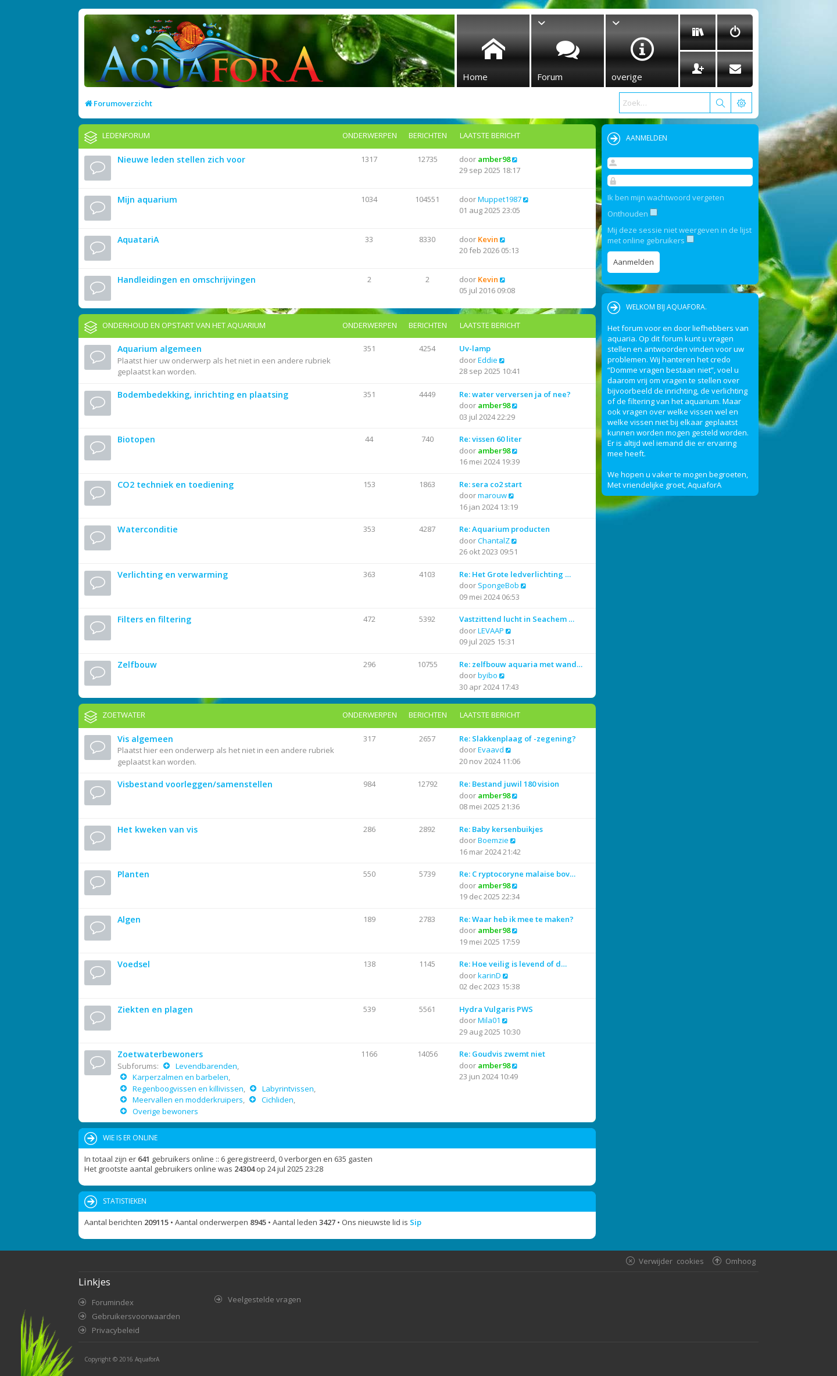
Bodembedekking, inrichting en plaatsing (202, 394)
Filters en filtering (154, 619)
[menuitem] (698, 32)
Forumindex (113, 1302)
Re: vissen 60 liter (490, 439)
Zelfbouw (137, 664)
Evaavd (491, 749)
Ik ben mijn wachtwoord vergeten (665, 197)
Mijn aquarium (147, 199)
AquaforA (147, 1359)
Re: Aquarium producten (504, 529)
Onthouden (632, 213)
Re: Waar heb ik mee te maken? (516, 919)
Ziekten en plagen (155, 1009)
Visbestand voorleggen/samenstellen (195, 784)
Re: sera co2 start (490, 484)
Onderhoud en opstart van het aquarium (184, 325)
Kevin (488, 239)
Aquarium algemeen (159, 348)
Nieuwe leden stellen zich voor (181, 159)
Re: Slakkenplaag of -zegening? (517, 738)
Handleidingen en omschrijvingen (186, 279)
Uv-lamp (475, 348)
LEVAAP (491, 630)
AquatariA (138, 239)
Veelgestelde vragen (264, 1299)
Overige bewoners (164, 1111)
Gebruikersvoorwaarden (136, 1316)
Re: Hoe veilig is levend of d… (513, 964)
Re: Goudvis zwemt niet (502, 1054)
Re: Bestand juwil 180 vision (509, 784)
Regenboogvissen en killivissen (187, 1088)
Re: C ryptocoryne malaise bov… (517, 874)
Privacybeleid (116, 1330)
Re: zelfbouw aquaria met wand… (520, 664)
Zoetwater (123, 714)
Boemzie (493, 840)
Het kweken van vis (157, 829)
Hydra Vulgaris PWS (496, 1009)
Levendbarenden (205, 1066)
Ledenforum (126, 135)
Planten (133, 874)
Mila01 (489, 1020)
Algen (129, 919)
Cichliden (277, 1099)
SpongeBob (498, 585)
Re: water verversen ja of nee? (515, 394)
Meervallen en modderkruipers (187, 1099)
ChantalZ (494, 540)
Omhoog (740, 1261)
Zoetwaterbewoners (160, 1054)
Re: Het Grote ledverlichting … (515, 574)
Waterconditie (147, 529)
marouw (492, 495)
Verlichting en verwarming (172, 574)
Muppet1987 (499, 199)
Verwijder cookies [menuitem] (671, 1261)
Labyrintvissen (287, 1088)
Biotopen (136, 439)
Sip (415, 1222)
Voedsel (133, 964)
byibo (488, 675)
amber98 (494, 159)
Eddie (488, 360)
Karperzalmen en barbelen (179, 1077)
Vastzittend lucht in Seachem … (516, 619)
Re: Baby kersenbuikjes (501, 829)
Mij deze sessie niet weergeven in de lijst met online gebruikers (679, 235)
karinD (489, 975)
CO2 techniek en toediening (175, 484)
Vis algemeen (145, 738)
